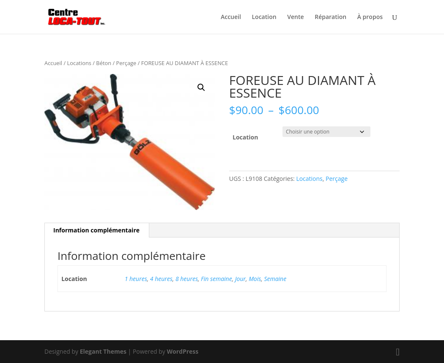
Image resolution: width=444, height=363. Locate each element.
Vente (295, 17)
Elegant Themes (103, 351)
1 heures (136, 279)
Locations (79, 63)
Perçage (126, 63)
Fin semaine (216, 279)
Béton (103, 63)
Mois (255, 279)
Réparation (330, 17)
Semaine (275, 279)
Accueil (231, 17)
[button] (201, 87)
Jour (240, 279)
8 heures (186, 279)
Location (264, 17)
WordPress (182, 351)
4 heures (161, 279)
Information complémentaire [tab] (96, 230)
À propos (370, 17)
